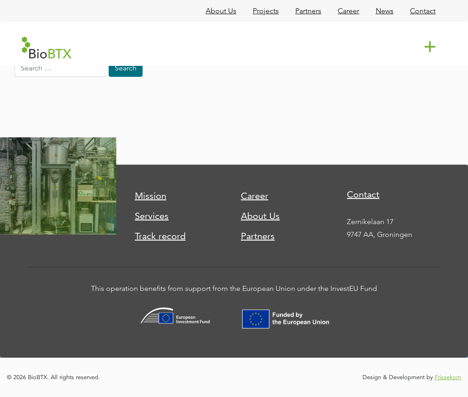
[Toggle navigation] (431, 47)
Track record (160, 236)
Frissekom (448, 377)
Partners (258, 236)
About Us (260, 215)
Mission (150, 195)
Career (254, 195)
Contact (363, 194)
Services (152, 215)
